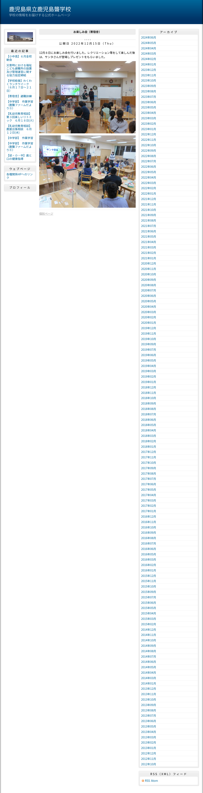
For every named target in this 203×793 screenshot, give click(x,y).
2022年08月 (148, 156)
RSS (147, 781)
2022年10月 (148, 145)
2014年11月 (148, 635)
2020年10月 (148, 274)
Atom (154, 781)
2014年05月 (148, 667)
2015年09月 (148, 592)
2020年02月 (148, 317)
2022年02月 (148, 188)
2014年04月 (148, 672)
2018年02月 (148, 441)
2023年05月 (148, 107)
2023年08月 (148, 91)
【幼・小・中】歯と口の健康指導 (19, 157)
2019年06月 (148, 355)
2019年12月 (148, 328)
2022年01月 (148, 193)
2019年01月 (148, 382)
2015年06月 (148, 603)
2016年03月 (148, 559)
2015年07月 (148, 597)
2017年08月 (148, 473)
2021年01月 (148, 258)
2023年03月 (148, 118)
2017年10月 (148, 463)
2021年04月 (148, 242)
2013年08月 (148, 710)
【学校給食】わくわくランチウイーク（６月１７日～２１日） (19, 86)
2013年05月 (148, 726)
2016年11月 (148, 522)
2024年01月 (148, 64)
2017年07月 (148, 479)
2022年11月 (148, 140)
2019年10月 (148, 339)
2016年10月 (148, 527)
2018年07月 (148, 414)
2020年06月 (148, 296)
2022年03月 (148, 183)
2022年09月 (148, 150)
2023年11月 (148, 75)
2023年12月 (148, 70)
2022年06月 (148, 167)
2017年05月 (148, 489)
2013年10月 (148, 699)
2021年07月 (148, 226)
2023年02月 (148, 124)
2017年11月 (148, 457)
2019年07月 (148, 349)
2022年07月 (148, 161)
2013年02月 (148, 742)
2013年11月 (148, 694)
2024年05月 (148, 43)
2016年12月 (148, 516)
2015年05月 (148, 608)
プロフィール (20, 187)
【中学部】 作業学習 (19, 138)
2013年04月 (148, 732)
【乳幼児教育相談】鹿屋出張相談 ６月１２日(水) (19, 129)
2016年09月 (148, 532)
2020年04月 (148, 307)
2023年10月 (148, 80)
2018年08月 (148, 409)
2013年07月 (148, 715)
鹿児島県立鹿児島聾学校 (40, 9)
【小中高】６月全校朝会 (19, 58)
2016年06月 (148, 549)
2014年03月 (148, 678)
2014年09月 (148, 646)
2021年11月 (148, 204)
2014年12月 (148, 629)
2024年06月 (148, 37)
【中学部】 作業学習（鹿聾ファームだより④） (19, 146)
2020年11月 (148, 269)
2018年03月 (148, 436)
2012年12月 (148, 753)
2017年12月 (148, 452)
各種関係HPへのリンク (19, 176)
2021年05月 (148, 236)
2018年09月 (148, 403)
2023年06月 (148, 102)
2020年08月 (148, 285)
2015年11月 (148, 581)
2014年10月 (148, 640)
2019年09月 (148, 344)
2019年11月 (148, 333)
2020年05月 (148, 301)
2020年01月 (148, 323)
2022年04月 (148, 177)
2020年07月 (148, 290)
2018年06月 (148, 420)
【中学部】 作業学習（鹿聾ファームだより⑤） (19, 104)
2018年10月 (148, 398)
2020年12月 (148, 263)
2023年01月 (148, 129)
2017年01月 (148, 511)
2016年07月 (148, 543)
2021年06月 (148, 231)
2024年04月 (148, 48)
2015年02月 (148, 624)
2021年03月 (148, 247)
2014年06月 (148, 662)
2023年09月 (148, 86)
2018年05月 (148, 425)
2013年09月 (148, 705)
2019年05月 (148, 360)
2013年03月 (148, 737)
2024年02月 (148, 59)
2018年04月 (148, 430)
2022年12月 (148, 134)
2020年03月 (148, 312)
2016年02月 (148, 565)
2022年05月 (148, 172)
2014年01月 (148, 683)
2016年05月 (148, 554)
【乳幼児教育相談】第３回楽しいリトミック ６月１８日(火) (20, 116)
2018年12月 (148, 387)
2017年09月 (148, 468)
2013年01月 (148, 748)
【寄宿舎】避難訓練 (19, 96)
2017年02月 (148, 506)
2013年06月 (148, 721)
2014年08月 (148, 651)
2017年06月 (148, 484)
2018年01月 (148, 447)
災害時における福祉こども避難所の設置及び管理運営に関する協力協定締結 (19, 70)
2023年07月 (148, 97)
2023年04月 (148, 113)
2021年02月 (148, 253)
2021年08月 (148, 220)
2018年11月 (148, 393)
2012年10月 (148, 764)
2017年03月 (148, 500)
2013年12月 (148, 689)
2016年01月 (148, 570)
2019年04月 (148, 366)
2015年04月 (148, 613)
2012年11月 (148, 759)
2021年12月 (148, 199)
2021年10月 (148, 210)
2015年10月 (148, 586)
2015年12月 (148, 576)
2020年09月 (148, 280)
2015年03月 (148, 619)
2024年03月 (148, 53)
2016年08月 (148, 538)
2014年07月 (148, 656)
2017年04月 (148, 495)
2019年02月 (148, 376)
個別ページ (46, 214)
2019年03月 (148, 371)
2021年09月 (148, 215)
